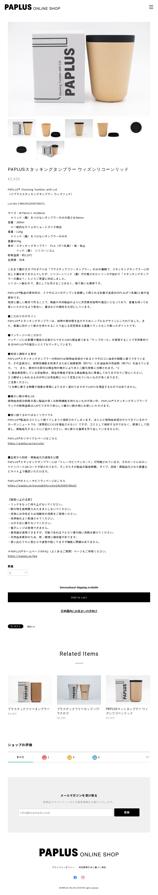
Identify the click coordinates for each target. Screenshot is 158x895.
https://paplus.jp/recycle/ (26, 443)
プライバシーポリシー (63, 867)
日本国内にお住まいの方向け (79, 611)
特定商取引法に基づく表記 (92, 867)
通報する (31, 627)
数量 (11, 566)
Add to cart (79, 597)
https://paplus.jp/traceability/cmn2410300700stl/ (42, 485)
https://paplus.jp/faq (22, 556)
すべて (20, 757)
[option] (79, 69)
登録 (127, 812)
